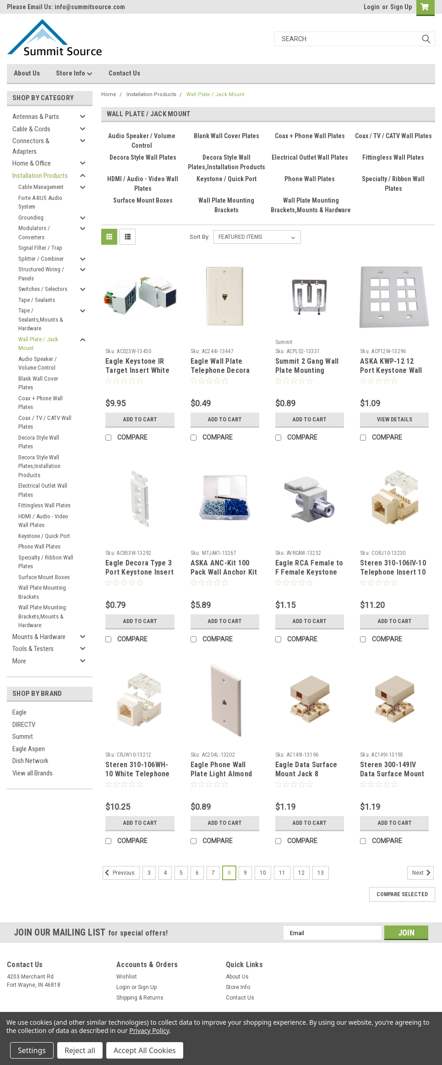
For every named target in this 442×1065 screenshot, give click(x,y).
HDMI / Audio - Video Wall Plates (43, 521)
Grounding (31, 217)
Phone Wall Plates (39, 546)
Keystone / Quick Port (44, 535)
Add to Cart (140, 419)
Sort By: (200, 236)
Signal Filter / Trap (40, 247)
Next (423, 872)
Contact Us (124, 73)
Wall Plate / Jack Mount (38, 344)
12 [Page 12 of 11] (301, 873)
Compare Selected (402, 894)
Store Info (74, 73)
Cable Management (41, 186)
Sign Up (401, 7)
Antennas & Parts (35, 117)
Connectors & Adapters (30, 146)
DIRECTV (23, 725)
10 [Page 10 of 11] (263, 873)
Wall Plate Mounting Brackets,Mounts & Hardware (42, 616)
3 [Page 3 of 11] (149, 873)
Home (108, 94)
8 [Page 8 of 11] (229, 873)
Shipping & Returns (140, 998)
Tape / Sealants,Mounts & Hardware (40, 319)
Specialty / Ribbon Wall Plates (45, 562)
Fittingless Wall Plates (44, 505)
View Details (394, 419)
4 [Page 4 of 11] (165, 873)
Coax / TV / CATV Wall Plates (44, 422)
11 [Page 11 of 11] (282, 873)
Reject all (80, 1050)
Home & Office (31, 163)
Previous (119, 872)
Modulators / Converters (34, 233)
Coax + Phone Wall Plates (40, 403)
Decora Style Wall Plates (38, 442)
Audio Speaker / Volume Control (37, 363)
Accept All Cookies (145, 1050)
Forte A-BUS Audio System (40, 202)
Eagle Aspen (28, 749)
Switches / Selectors (42, 288)
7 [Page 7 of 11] (213, 873)
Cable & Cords (31, 129)
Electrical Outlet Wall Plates (42, 490)
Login (372, 7)
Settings (32, 1050)
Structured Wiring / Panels (41, 274)
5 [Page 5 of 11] (181, 873)
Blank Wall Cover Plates (38, 383)
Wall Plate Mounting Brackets (42, 592)
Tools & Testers (33, 649)
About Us (27, 73)
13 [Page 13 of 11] (320, 873)
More (19, 661)
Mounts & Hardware (38, 637)
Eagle (19, 712)
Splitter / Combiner (41, 258)
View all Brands (32, 773)
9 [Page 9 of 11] (245, 873)
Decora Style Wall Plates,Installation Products (39, 466)
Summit (22, 736)
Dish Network (30, 761)
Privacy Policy (149, 1030)
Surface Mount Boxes (44, 577)
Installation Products (40, 176)
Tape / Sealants (36, 299)
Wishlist (126, 977)
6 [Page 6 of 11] (197, 873)
